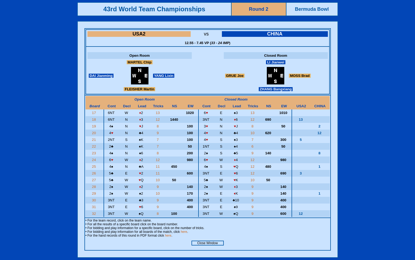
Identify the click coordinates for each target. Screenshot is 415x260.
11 (158, 167)
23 (94, 153)
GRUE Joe (235, 76)
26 (94, 173)
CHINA (274, 34)
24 (94, 160)
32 (94, 214)
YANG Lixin (163, 76)
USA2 (139, 34)
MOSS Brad (300, 76)
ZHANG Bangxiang (276, 89)
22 (94, 146)
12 (158, 119)
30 (94, 200)
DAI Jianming (101, 76)
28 (94, 187)
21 (94, 140)
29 (94, 193)
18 (94, 119)
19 (94, 126)
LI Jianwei (275, 62)
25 (94, 167)
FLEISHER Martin (139, 89)
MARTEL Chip (139, 62)
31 (94, 207)
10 (253, 133)
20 (94, 133)
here (184, 232)
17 (94, 113)
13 (158, 113)
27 (94, 180)
